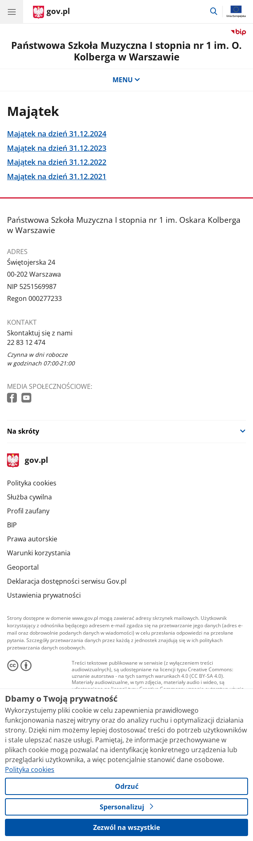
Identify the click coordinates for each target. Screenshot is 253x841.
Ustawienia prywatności (44, 595)
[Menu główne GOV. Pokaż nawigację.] (11, 11)
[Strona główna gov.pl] (51, 12)
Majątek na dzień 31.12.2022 (56, 162)
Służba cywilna (29, 496)
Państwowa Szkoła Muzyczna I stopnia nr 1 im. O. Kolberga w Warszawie (126, 51)
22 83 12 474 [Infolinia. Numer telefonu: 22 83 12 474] (26, 342)
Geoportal (23, 567)
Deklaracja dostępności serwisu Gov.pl (66, 581)
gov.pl (27, 460)
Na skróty (23, 431)
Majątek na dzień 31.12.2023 (56, 148)
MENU (126, 79)
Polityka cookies (31, 483)
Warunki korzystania (38, 552)
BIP (12, 524)
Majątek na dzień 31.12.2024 (56, 134)
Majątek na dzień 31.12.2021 (56, 176)
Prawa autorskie (32, 538)
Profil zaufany (28, 510)
